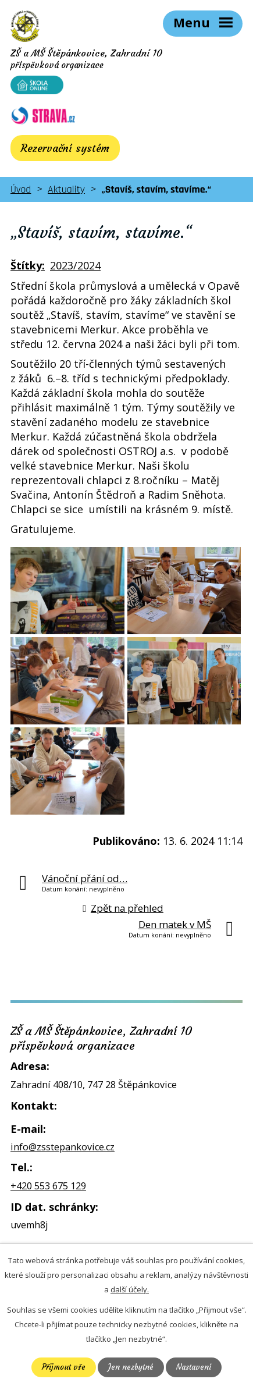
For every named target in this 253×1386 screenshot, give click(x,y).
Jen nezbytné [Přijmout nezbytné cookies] (131, 1367)
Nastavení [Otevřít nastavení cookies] (193, 1367)
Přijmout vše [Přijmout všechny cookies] (63, 1367)
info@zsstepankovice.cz (62, 1146)
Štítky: (27, 265)
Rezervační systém (65, 148)
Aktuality (66, 189)
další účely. (130, 1289)
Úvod (20, 189)
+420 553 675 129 (48, 1185)
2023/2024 (75, 265)
